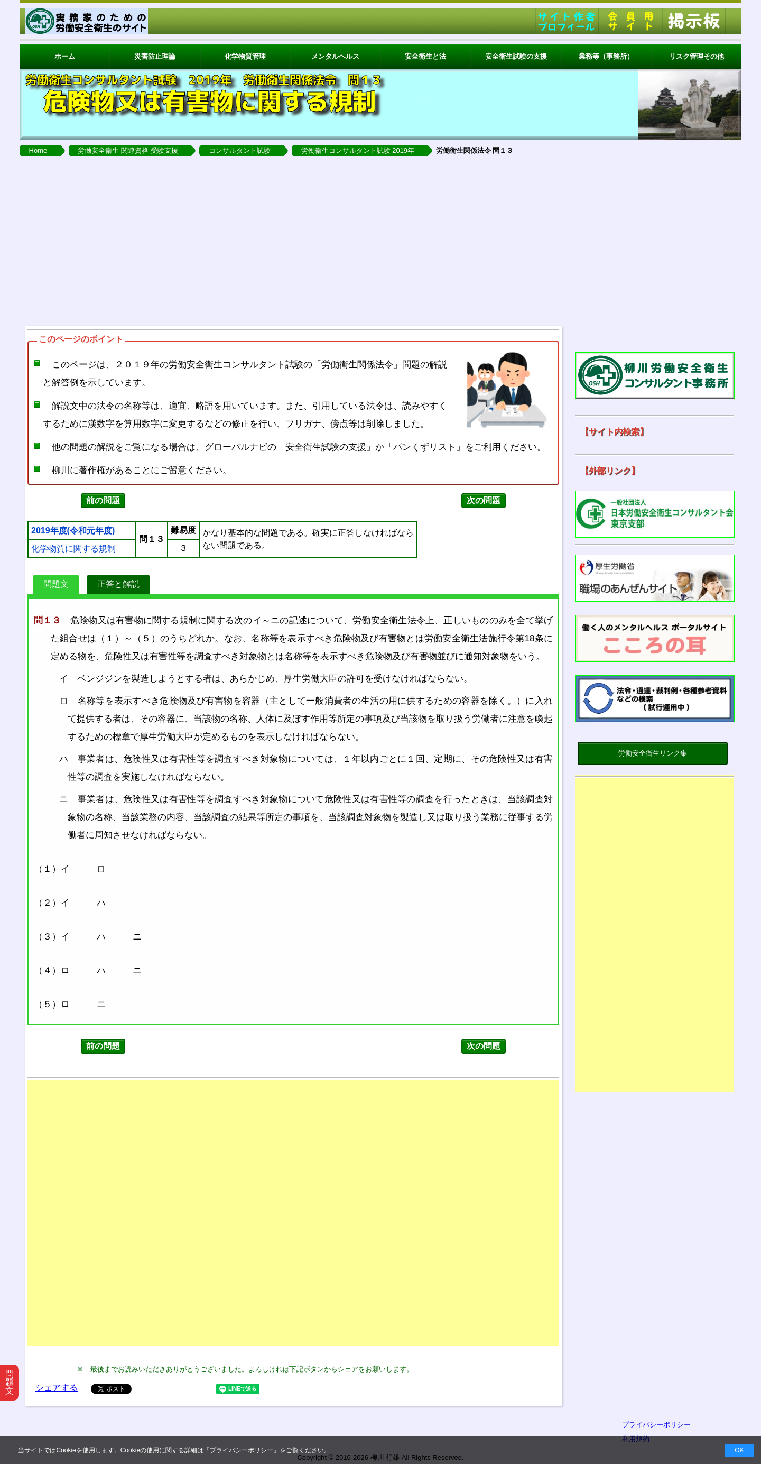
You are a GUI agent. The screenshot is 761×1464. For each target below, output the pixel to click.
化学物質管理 (245, 56)
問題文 (56, 583)
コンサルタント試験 (240, 150)
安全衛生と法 (425, 56)
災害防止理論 (154, 56)
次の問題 (483, 500)
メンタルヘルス (335, 56)
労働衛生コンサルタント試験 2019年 (358, 150)
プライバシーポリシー (241, 1450)
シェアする (56, 1387)
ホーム (64, 56)
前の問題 (103, 500)
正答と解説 (118, 583)
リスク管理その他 (696, 56)
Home (38, 150)
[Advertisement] (380, 241)
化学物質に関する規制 (73, 549)
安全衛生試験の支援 (516, 56)
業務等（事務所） (606, 56)
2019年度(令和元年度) (73, 531)
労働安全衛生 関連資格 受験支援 (128, 150)
